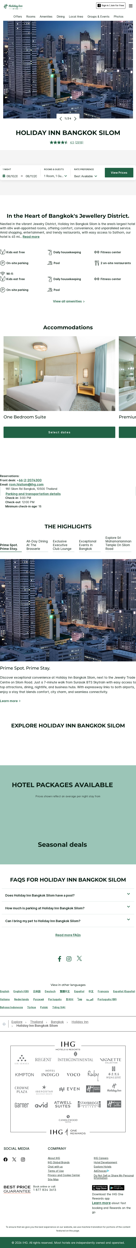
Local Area (76, 16)
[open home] (5, 1024)
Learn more (9, 701)
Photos (118, 16)
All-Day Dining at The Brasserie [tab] (37, 545)
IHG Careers (101, 1158)
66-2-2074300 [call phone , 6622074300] (30, 480)
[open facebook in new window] (57, 958)
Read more (31, 237)
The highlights (68, 527)
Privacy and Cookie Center (64, 1175)
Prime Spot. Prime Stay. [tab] (9, 547)
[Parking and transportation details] (33, 494)
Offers (17, 16)
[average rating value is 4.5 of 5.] (62, 142)
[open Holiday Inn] (79, 1022)
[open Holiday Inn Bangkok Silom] (36, 1026)
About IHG (54, 1158)
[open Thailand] (36, 1022)
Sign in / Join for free (111, 5)
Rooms (30, 16)
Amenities (46, 16)
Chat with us (55, 1166)
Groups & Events (98, 16)
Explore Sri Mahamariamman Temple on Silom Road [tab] (118, 543)
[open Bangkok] (57, 1022)
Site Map (53, 1179)
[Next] (75, 119)
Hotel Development (105, 1162)
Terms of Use (56, 1170)
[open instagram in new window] (67, 958)
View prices (119, 172)
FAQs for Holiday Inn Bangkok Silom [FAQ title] (68, 879)
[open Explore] (17, 1022)
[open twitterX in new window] (77, 958)
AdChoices (101, 1171)
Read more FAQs (68, 935)
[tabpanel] (68, 631)
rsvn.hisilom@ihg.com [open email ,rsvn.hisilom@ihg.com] (26, 484)
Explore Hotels (102, 1166)
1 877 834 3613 (44, 1190)
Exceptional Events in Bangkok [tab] (87, 545)
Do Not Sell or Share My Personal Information (114, 1176)
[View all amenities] (68, 302)
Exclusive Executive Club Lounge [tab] (62, 545)
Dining (61, 16)
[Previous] (61, 119)
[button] (130, 5)
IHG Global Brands (59, 1162)
